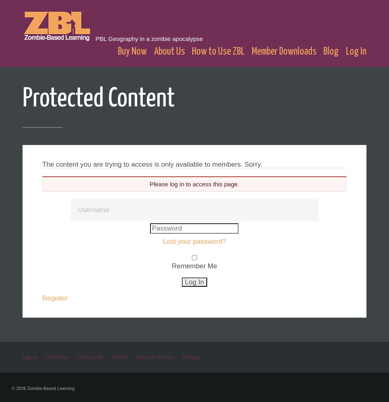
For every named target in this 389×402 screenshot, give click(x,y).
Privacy (190, 357)
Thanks (119, 357)
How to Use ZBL (218, 52)
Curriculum (57, 357)
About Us (169, 52)
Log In (356, 52)
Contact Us (90, 357)
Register (55, 298)
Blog (331, 52)
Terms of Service (155, 357)
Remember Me (194, 266)
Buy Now (132, 52)
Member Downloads (284, 52)
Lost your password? (194, 241)
